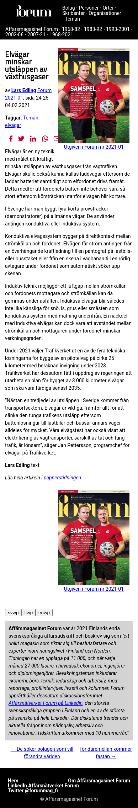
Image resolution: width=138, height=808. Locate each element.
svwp (13, 612)
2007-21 (36, 34)
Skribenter (73, 13)
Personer (89, 8)
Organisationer (105, 13)
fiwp (28, 612)
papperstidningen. (63, 477)
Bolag (68, 8)
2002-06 (14, 34)
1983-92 (93, 29)
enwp (44, 612)
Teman (72, 19)
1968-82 (71, 29)
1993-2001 (118, 29)
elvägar (13, 125)
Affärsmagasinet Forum (31, 29)
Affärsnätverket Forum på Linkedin (46, 703)
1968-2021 (61, 34)
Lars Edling (23, 90)
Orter (108, 8)
